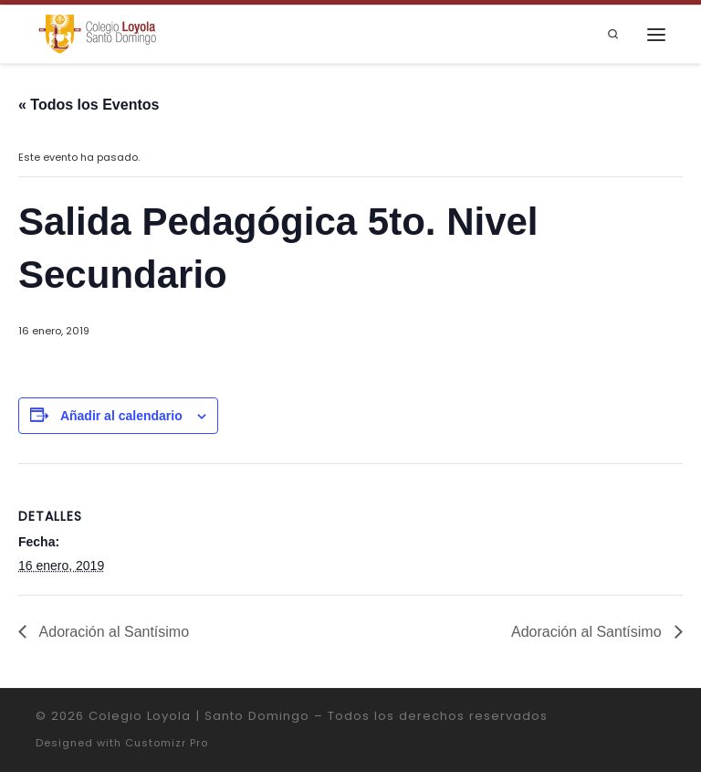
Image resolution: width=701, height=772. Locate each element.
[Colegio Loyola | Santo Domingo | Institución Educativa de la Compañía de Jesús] (97, 33)
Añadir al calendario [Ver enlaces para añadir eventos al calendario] (121, 415)
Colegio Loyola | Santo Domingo (199, 715)
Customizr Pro (166, 742)
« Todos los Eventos (88, 104)
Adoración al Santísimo (112, 632)
